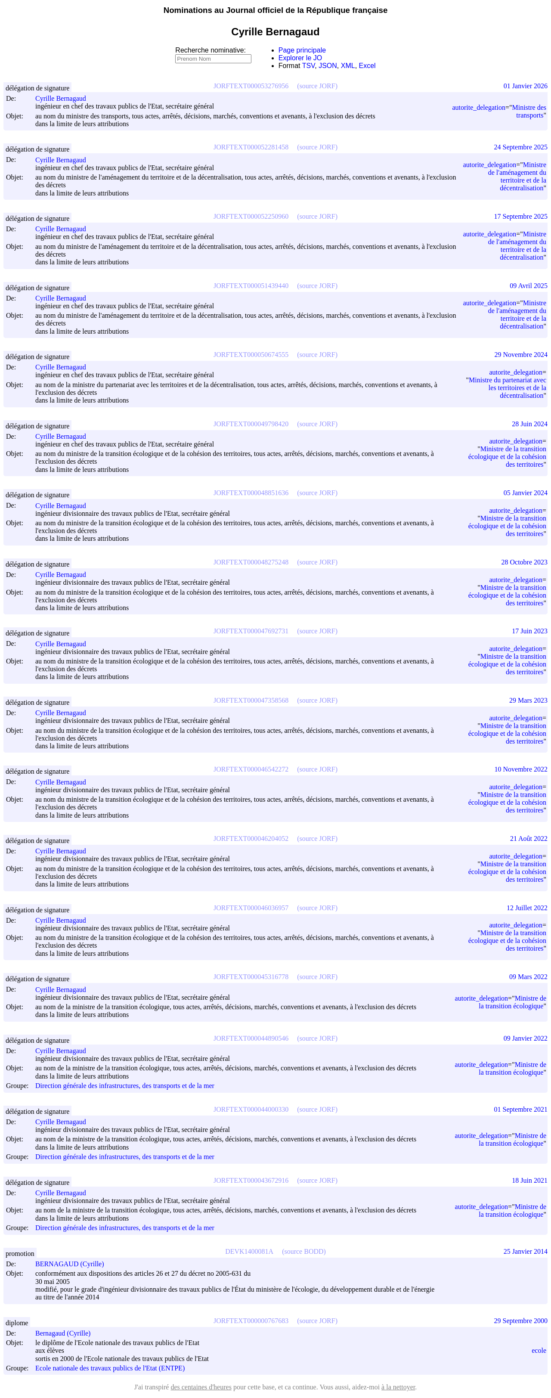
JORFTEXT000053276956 (251, 86)
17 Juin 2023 (530, 631)
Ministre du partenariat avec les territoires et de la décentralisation (507, 387)
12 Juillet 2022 (527, 907)
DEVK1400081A (249, 1251)
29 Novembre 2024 (521, 354)
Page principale (302, 50)
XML (348, 65)
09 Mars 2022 (528, 976)
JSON (328, 65)
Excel (367, 65)
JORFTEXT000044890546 (251, 1038)
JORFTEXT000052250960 (251, 216)
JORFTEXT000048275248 (251, 562)
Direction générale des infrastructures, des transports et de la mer (124, 1086)
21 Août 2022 (529, 838)
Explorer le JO (300, 58)
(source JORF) (317, 86)
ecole (539, 1350)
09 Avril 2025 (529, 285)
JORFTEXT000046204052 (251, 838)
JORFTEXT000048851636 (251, 492)
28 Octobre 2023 (524, 562)
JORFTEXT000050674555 (251, 354)
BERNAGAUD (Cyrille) (73, 1264)
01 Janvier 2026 (526, 86)
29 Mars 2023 (528, 700)
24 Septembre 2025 (521, 147)
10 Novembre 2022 (521, 769)
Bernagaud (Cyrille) (66, 1333)
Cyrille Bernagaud (64, 98)
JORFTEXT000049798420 (251, 424)
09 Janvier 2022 (526, 1038)
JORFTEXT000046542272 (251, 769)
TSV (308, 65)
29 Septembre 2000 (521, 1320)
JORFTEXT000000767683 (251, 1320)
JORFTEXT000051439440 (251, 285)
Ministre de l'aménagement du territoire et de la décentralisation (517, 176)
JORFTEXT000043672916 (251, 1180)
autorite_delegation (478, 107)
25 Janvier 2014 (526, 1251)
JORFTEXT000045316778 (251, 976)
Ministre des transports (529, 111)
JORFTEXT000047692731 (251, 631)
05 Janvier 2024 (526, 492)
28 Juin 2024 (530, 424)
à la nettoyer (398, 1387)
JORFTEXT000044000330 (251, 1109)
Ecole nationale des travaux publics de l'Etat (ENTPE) (110, 1368)
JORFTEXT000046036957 (251, 907)
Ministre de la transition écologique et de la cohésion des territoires (507, 456)
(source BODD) (304, 1251)
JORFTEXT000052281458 (251, 147)
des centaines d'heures (201, 1387)
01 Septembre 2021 (521, 1109)
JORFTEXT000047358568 (251, 700)
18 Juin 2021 (530, 1180)
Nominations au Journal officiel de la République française (276, 10)
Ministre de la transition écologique (512, 1002)
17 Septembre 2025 (521, 216)
